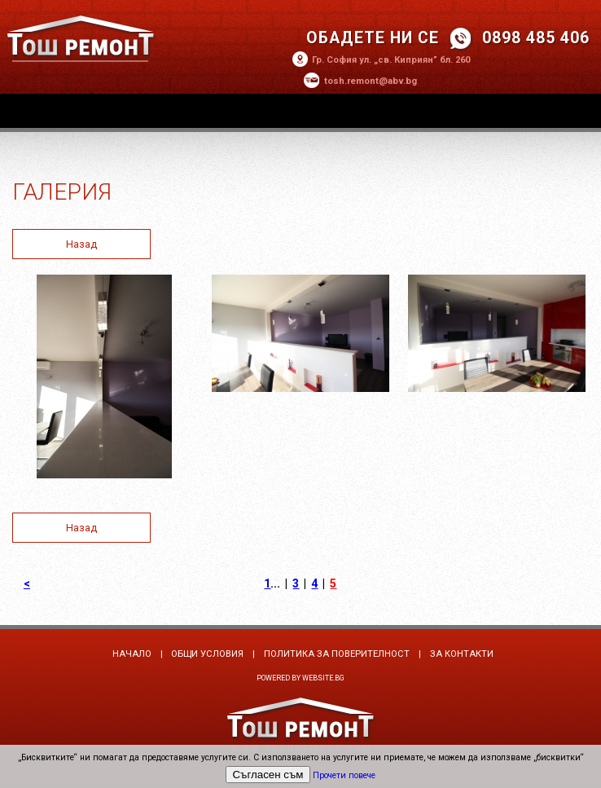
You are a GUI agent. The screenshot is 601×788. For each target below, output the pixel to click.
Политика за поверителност (337, 654)
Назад (81, 244)
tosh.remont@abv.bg (370, 81)
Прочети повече (344, 775)
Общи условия (207, 654)
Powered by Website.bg (300, 678)
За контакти (462, 654)
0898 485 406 (536, 38)
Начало (131, 654)
